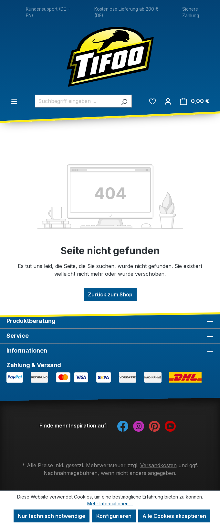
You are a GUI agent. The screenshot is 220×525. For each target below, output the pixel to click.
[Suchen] (124, 101)
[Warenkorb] (195, 101)
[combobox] (76, 101)
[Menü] (14, 101)
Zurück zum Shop (110, 294)
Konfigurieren (113, 516)
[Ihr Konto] (168, 101)
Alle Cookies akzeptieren (174, 516)
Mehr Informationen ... (110, 503)
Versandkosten (158, 465)
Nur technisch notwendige (51, 516)
